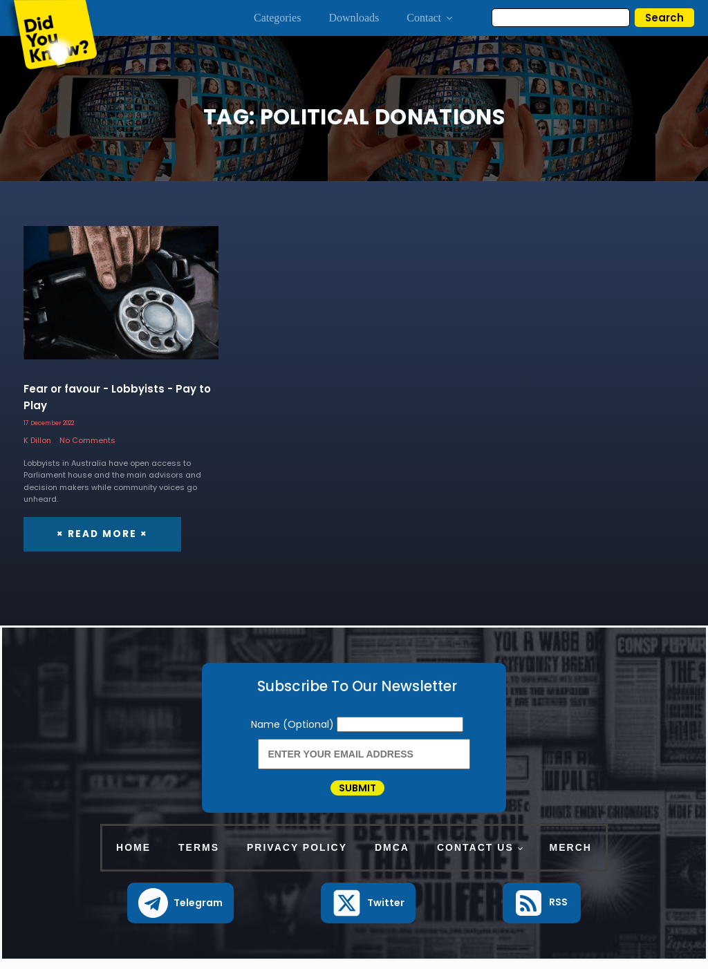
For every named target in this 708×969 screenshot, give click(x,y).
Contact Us (475, 855)
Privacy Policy (297, 855)
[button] (181, 911)
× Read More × (100, 533)
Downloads (353, 17)
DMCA (392, 855)
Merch (571, 855)
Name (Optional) (294, 724)
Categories (277, 17)
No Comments (87, 440)
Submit (357, 792)
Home (133, 855)
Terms (198, 855)
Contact (430, 17)
